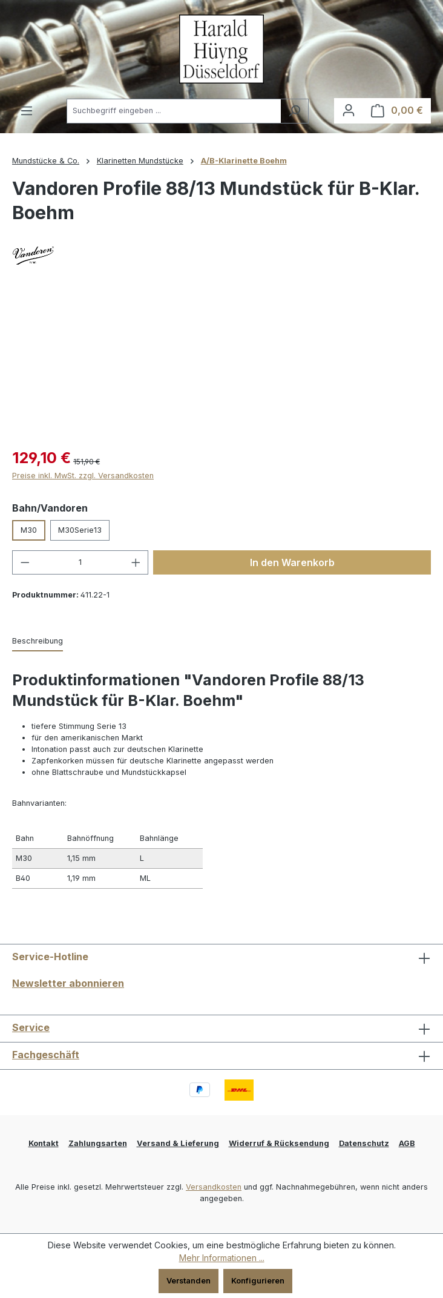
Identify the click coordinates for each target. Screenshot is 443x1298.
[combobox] (174, 111)
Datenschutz (364, 1143)
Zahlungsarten (97, 1143)
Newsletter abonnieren (68, 983)
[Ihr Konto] (348, 110)
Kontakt (43, 1143)
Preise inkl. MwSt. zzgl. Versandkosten (83, 475)
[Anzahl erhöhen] (136, 562)
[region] (221, 369)
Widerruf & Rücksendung (279, 1143)
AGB (407, 1143)
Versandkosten (213, 1186)
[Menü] (26, 111)
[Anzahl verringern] (25, 562)
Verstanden (188, 1280)
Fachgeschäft (45, 1055)
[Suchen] (294, 111)
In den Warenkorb (292, 562)
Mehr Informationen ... (221, 1258)
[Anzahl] (80, 562)
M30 (29, 530)
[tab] (37, 641)
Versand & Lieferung (178, 1143)
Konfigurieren (257, 1280)
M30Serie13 (80, 530)
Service (31, 1027)
